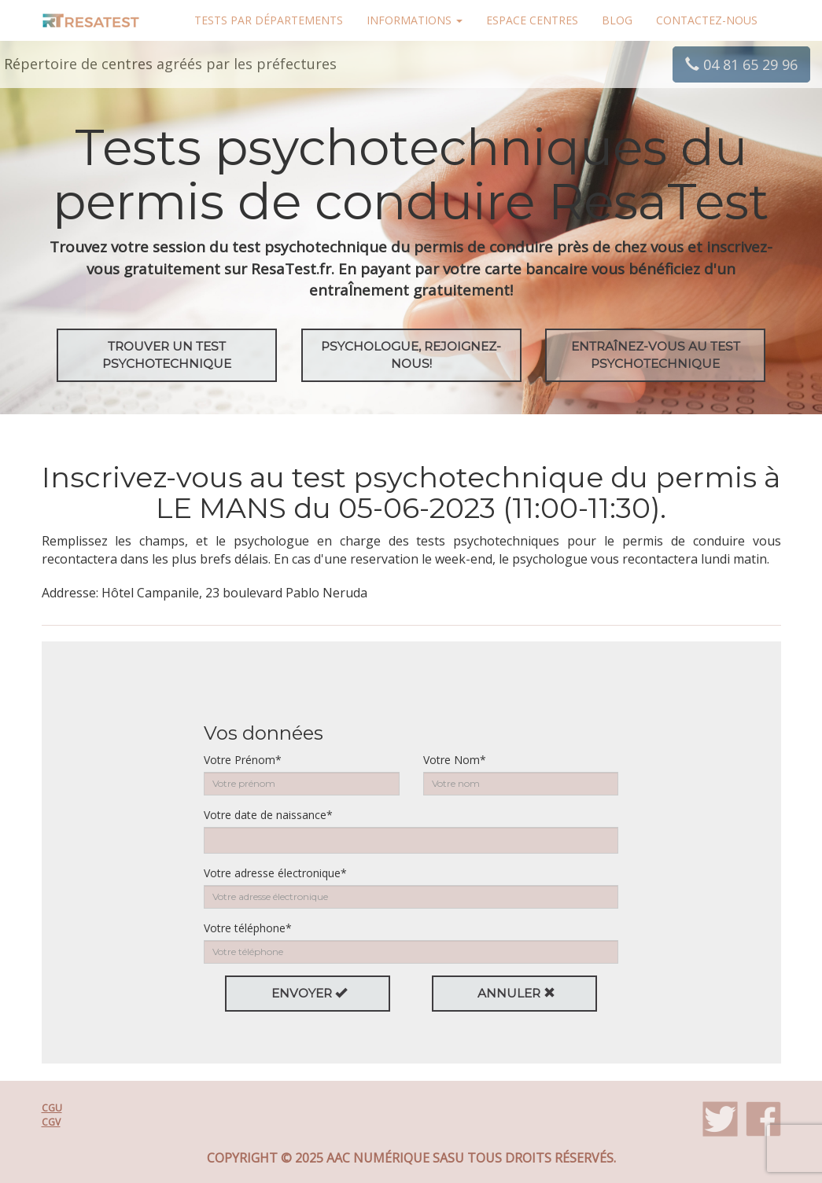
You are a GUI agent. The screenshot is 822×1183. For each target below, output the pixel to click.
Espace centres (532, 20)
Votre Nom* (454, 759)
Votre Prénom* (243, 759)
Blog (617, 20)
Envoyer (309, 993)
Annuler (516, 993)
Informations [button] (415, 20)
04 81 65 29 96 (741, 64)
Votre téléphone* (248, 927)
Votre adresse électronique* (275, 872)
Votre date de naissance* (268, 814)
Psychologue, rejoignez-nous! (411, 355)
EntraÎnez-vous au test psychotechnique (655, 355)
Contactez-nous (706, 20)
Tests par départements (268, 20)
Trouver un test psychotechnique (166, 355)
